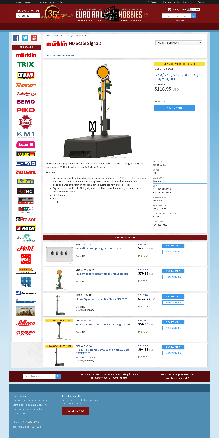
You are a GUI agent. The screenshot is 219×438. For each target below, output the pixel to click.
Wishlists (201, 2)
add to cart (174, 107)
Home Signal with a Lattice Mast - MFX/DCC (101, 299)
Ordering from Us (171, 2)
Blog (62, 2)
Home (49, 35)
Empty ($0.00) (179, 9)
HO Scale (64, 35)
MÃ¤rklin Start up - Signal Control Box (98, 248)
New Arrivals (30, 2)
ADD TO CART (173, 245)
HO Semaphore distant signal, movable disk (102, 273)
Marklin (56, 35)
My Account (153, 2)
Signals (72, 35)
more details (173, 251)
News (18, 2)
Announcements (47, 2)
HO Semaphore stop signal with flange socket (103, 324)
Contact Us (188, 2)
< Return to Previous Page (60, 55)
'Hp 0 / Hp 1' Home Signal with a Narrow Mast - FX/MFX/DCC (103, 351)
